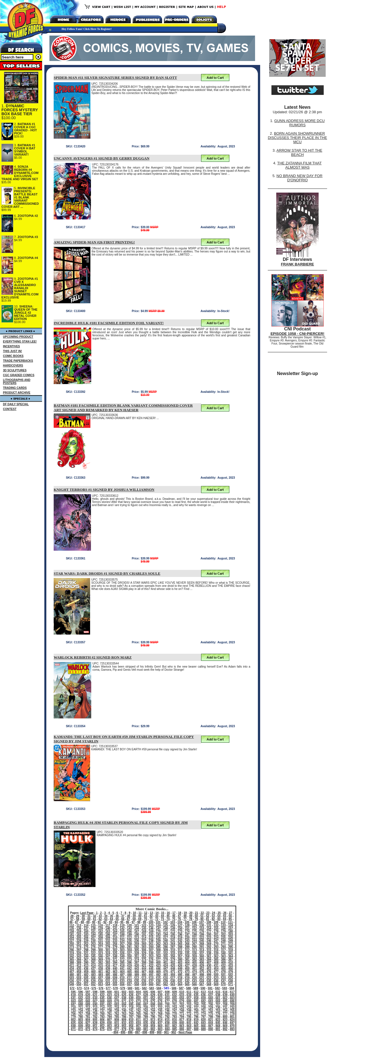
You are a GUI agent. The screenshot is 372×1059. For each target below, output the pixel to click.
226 (230, 937)
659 (203, 998)
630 (160, 995)
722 (160, 1007)
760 (102, 1013)
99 (144, 922)
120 (129, 925)
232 (107, 940)
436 (86, 968)
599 (102, 991)
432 (223, 965)
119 (122, 925)
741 (131, 1010)
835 (145, 1023)
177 (208, 931)
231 (100, 940)
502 (230, 975)
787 (131, 1016)
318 (230, 950)
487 (122, 975)
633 (181, 995)
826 (80, 1023)
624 (116, 995)
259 (136, 943)
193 (158, 934)
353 (151, 956)
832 (123, 1023)
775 (210, 1013)
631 (167, 995)
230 (93, 940)
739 (116, 1010)
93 (110, 922)
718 (131, 1007)
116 (100, 925)
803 (80, 1019)
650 (138, 998)
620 (88, 995)
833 (131, 1023)
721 (153, 1007)
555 (115, 984)
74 (167, 919)
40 (139, 916)
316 (216, 950)
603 (131, 991)
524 (223, 978)
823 (225, 1019)
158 (71, 931)
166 (129, 931)
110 (223, 922)
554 (107, 984)
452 (201, 968)
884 (167, 1029)
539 (165, 981)
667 (95, 1001)
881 (145, 1029)
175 (194, 931)
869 (225, 1026)
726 (189, 1007)
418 (122, 965)
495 (180, 975)
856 (131, 1026)
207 (93, 937)
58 (77, 919)
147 (158, 928)
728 (203, 1007)
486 (115, 975)
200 (208, 934)
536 (144, 981)
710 (73, 1007)
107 (201, 922)
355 (165, 956)
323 (100, 953)
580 (130, 988)
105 (187, 922)
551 (86, 984)
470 (165, 971)
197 (187, 934)
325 (115, 953)
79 (196, 919)
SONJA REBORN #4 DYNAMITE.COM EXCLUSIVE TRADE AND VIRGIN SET (19, 173)
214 (144, 937)
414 (93, 965)
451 (194, 968)
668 (102, 1001)
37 (122, 916)
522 (208, 978)
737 (102, 1010)
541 (180, 981)
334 (180, 953)
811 (138, 1019)
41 (145, 916)
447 (165, 968)
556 (122, 984)
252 (86, 943)
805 (95, 1019)
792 (167, 1016)
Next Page (185, 1032)
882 (153, 1029)
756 (73, 1013)
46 (173, 916)
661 (218, 998)
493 (165, 975)
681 (196, 1001)
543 (194, 981)
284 (151, 947)
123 (151, 925)
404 (187, 962)
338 (208, 953)
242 (180, 940)
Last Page (86, 912)
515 (158, 978)
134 (230, 925)
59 (83, 919)
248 (223, 940)
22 (202, 912)
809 (123, 1019)
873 (88, 1029)
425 (172, 965)
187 (115, 934)
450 (187, 968)
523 (216, 978)
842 (196, 1023)
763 (123, 1013)
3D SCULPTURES (15, 370)
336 (194, 953)
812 (145, 1019)
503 (71, 978)
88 (82, 922)
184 (93, 934)
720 (145, 1007)
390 (86, 962)
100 (151, 922)
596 (80, 991)
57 (71, 919)
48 (184, 916)
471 (172, 971)
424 (165, 965)
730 (218, 1007)
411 (71, 965)
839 (174, 1023)
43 (156, 916)
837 (160, 1023)
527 (79, 981)
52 (207, 916)
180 (230, 931)
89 (88, 922)
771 (181, 1013)
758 (88, 1013)
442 (129, 968)
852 (102, 1026)
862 (174, 1026)
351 (136, 956)
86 (71, 922)
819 (196, 1019)
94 (116, 922)
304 (129, 950)
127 (180, 925)
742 (138, 1010)
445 (151, 968)
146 (151, 928)
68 (134, 919)
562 (165, 984)
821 (210, 1019)
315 (208, 950)
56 (230, 916)
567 (201, 984)
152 (194, 928)
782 (95, 1016)
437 (93, 968)
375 (144, 959)
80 (202, 919)
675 (153, 1001)
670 (116, 1001)
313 (194, 950)
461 (100, 971)
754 (225, 1010)
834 (138, 1023)
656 (181, 998)
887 (189, 1029)
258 (129, 943)
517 (172, 978)
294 (223, 947)
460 (93, 971)
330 (151, 953)
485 (107, 975)
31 (88, 916)
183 (86, 934)
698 (153, 1004)
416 (107, 965)
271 (223, 943)
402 (172, 962)
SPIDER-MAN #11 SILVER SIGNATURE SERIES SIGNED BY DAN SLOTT (115, 77)
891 (218, 1029)
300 (100, 950)
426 (180, 965)
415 (100, 965)
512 (136, 978)
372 (122, 959)
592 (217, 988)
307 (151, 950)
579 (122, 988)
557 (129, 984)
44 (162, 916)
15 (162, 912)
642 (80, 998)
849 (80, 1026)
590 (203, 988)
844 (210, 1023)
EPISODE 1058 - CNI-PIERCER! (298, 334)
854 (116, 1026)
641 (73, 998)
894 (116, 1032)
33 (100, 916)
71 (151, 919)
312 (187, 950)
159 (79, 931)
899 (152, 1032)
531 (107, 981)
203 (230, 934)
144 (136, 928)
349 (122, 956)
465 (129, 971)
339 (216, 953)
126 (172, 925)
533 (122, 981)
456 (230, 968)
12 (145, 912)
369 (100, 959)
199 (201, 934)
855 (123, 1026)
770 (174, 1013)
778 (232, 1013)
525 (230, 978)
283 (144, 947)
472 (180, 971)
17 (173, 912)
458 (79, 971)
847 (232, 1023)
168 (144, 931)
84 (224, 919)
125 (165, 925)
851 (95, 1026)
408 (216, 962)
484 (100, 975)
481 (79, 975)
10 (134, 912)
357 (180, 956)
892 (225, 1029)
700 (167, 1004)
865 (196, 1026)
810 (131, 1019)
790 (153, 1016)
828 (95, 1023)
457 (71, 971)
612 (196, 991)
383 (201, 959)
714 (102, 1007)
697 (145, 1004)
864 (189, 1026)
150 (180, 928)
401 (165, 962)
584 (158, 988)
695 (131, 1004)
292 (208, 947)
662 (225, 998)
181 (71, 934)
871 (73, 1029)
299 (93, 950)
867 (210, 1026)
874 (95, 1029)
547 (223, 981)
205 (79, 937)
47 (179, 916)
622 (102, 995)
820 (203, 1019)
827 (88, 1023)
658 (196, 998)
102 (165, 922)
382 (194, 959)
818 (189, 1019)
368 (93, 959)
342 (71, 956)
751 (203, 1010)
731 (225, 1007)
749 (189, 1010)
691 (102, 1004)
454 (216, 968)
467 (144, 971)
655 (174, 998)
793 (174, 1016)
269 (208, 943)
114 (86, 925)
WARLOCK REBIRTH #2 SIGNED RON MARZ (93, 657)
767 (153, 1013)
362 (216, 956)
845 (218, 1023)
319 (71, 953)
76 (179, 919)
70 (145, 919)
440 (115, 968)
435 (79, 968)
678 (174, 1001)
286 (165, 947)
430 (208, 965)
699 (160, 1004)
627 (138, 995)
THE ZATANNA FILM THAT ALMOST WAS (299, 165)
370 (107, 959)
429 (201, 965)
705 (203, 1004)
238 (151, 940)
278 (107, 947)
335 (187, 953)
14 (156, 912)
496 (187, 975)
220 (187, 937)
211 (122, 937)
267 (194, 943)
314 (201, 950)
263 (165, 943)
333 (172, 953)
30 (83, 916)
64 (111, 919)
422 (151, 965)
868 (218, 1026)
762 (116, 1013)
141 (115, 928)
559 (144, 984)
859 (153, 1026)
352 (144, 956)
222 (201, 937)
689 (88, 1004)
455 (223, 968)
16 (168, 912)
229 (86, 940)
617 (232, 991)
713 (95, 1007)
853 (109, 1026)
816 (174, 1019)
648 (123, 998)
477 (216, 971)
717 (123, 1007)
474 (194, 971)
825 (73, 1023)
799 (218, 1016)
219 (180, 937)
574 (86, 988)
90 (93, 922)
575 (94, 988)
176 (201, 931)
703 (189, 1004)
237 (144, 940)
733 (73, 1010)
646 (109, 998)
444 (144, 968)
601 (116, 991)
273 (71, 947)
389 (79, 962)
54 (219, 916)
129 (194, 925)
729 (210, 1007)
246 (208, 940)
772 (189, 1013)
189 (129, 934)
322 (93, 953)
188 (122, 934)
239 (158, 940)
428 (194, 965)
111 (230, 922)
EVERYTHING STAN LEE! (20, 341)
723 (167, 1007)
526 (71, 981)
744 (153, 1010)
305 (136, 950)
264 (172, 943)
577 (108, 988)
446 (158, 968)
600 (109, 991)
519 (187, 978)
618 (73, 995)
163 (107, 931)
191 (144, 934)
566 (194, 984)
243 (187, 940)
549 (71, 984)
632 (174, 995)
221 (194, 937)
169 (151, 931)
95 (121, 922)
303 (122, 950)
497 (194, 975)
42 (151, 916)
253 (93, 943)
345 (93, 956)
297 (79, 950)
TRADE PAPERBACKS (18, 360)
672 (131, 1001)
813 (153, 1019)
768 (160, 1013)
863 (181, 1026)
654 (167, 998)
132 (216, 925)
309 (165, 950)
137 (86, 928)
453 (208, 968)
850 (88, 1026)
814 (160, 1019)
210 (115, 937)
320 (79, 953)
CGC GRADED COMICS (18, 375)
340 (223, 953)
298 (86, 950)
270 (216, 943)
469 (158, 971)
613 (203, 991)
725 (181, 1007)
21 (196, 912)
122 (144, 925)
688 (80, 1004)
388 (71, 962)
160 (86, 931)
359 (194, 956)
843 (203, 1023)
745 (160, 1010)
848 (73, 1026)
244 (194, 940)
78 (190, 919)
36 (117, 916)
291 (201, 947)
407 (208, 962)
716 (116, 1007)
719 (138, 1007)
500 (216, 975)
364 (230, 956)
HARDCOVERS (13, 365)
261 (151, 943)
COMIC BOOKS (13, 356)
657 (189, 998)
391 (93, 962)
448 (172, 968)
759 (95, 1013)
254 (100, 943)
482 (86, 975)
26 (224, 912)
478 (223, 971)
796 (196, 1016)
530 (100, 981)
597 (88, 991)
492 (158, 975)
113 (79, 925)
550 (79, 984)
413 (86, 965)
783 (102, 1016)
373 (129, 959)
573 (79, 988)
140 (107, 928)
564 (180, 984)
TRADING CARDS (15, 387)
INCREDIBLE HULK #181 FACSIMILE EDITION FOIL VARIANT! (109, 323)
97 (133, 922)
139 (100, 928)
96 (127, 922)
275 (86, 947)
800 (225, 1016)
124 (158, 925)
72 (156, 919)
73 (162, 919)
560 (151, 984)
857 (138, 1026)
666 (88, 1001)
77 (184, 919)
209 (107, 937)
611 (189, 991)
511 (129, 978)
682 (203, 1001)
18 (179, 912)
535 (136, 981)
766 (145, 1013)
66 (122, 919)
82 (213, 919)
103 (172, 922)
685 (225, 1001)
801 (232, 1016)
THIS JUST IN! (12, 351)
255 (107, 943)
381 (187, 959)
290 (194, 947)
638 (218, 995)
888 (196, 1029)
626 (131, 995)
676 (160, 1001)
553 (100, 984)
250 (71, 943)
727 (196, 1007)
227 (71, 940)
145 (144, 928)
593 (224, 988)
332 (165, 953)
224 (216, 937)
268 (201, 943)
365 (71, 959)
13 (151, 912)
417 (115, 965)
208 (100, 937)
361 (208, 956)
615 (218, 991)
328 (136, 953)
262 (158, 943)
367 (86, 959)
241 (172, 940)
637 (210, 995)
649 (131, 998)
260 (144, 943)
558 (136, 984)
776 (218, 1013)
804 (88, 1019)
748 (181, 1010)
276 (93, 947)
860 (160, 1026)
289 (187, 947)
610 (181, 991)
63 (105, 919)
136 (79, 928)
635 (196, 995)
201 (216, 934)
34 (105, 916)
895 (123, 1032)
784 (109, 1016)
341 (230, 953)
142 (122, 928)
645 (102, 998)
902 (173, 1032)
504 (79, 978)
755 (232, 1010)
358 (187, 956)
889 (203, 1029)
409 (223, 962)
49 (190, 916)
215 (151, 937)
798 (210, 1016)
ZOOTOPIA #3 (28, 237)
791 (160, 1016)
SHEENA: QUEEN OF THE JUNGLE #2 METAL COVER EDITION (26, 313)
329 (144, 953)
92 (104, 922)
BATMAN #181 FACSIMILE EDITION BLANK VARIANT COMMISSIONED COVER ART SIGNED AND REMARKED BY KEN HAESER (123, 407)
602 (123, 991)
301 (107, 950)
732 (232, 1007)
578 (115, 988)
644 (95, 998)
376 (151, 959)
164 (115, 931)
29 (77, 916)
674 (145, 1001)
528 (86, 981)
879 (131, 1029)
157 (230, 928)
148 (165, 928)
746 (167, 1010)
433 (230, 965)
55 (224, 916)
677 (167, 1001)
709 (232, 1004)
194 (165, 934)
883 (160, 1029)
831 (116, 1023)
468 (151, 971)
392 (100, 962)
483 (93, 975)
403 (180, 962)
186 (107, 934)
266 (187, 943)
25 (219, 912)
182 (79, 934)
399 (151, 962)
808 (116, 1019)
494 (172, 975)
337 (201, 953)
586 (174, 988)
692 (109, 1004)
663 (232, 998)
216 (158, 937)
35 (111, 916)
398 (144, 962)
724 (174, 1007)
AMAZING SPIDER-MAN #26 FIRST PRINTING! (94, 242)
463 (115, 971)
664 (73, 1001)
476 (208, 971)
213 (136, 937)
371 (115, 959)
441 (122, 968)
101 (158, 922)
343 (79, 956)
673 (138, 1001)
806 (102, 1019)
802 (73, 1019)
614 (210, 991)
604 (138, 991)
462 (107, 971)
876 (109, 1029)
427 (187, 965)
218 (172, 937)
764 (131, 1013)
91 (99, 922)
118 (115, 925)
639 (225, 995)
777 (225, 1013)
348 (115, 956)
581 (137, 988)
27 (230, 912)
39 (134, 916)
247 (216, 940)
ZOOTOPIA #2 (28, 215)
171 (165, 931)
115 (93, 925)
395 (122, 962)
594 (231, 988)
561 (158, 984)
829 (102, 1023)
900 (159, 1032)
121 (136, 925)
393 (107, 962)
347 (107, 956)
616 (225, 991)
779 (73, 1016)
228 (79, 940)
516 (165, 978)
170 (158, 931)
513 (144, 978)
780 (80, 1016)
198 (194, 934)
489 (136, 975)
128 (187, 925)
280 (122, 947)
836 (153, 1023)
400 (158, 962)
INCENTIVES (11, 346)
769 (167, 1013)
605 (145, 991)
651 (145, 998)
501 (223, 975)
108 (208, 922)
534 (129, 981)
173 (180, 931)
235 (129, 940)
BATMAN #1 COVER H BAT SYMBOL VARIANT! (24, 149)
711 (80, 1007)
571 (230, 984)
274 (79, 947)
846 (225, 1023)
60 (88, 919)
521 (201, 978)
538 (158, 981)
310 (172, 950)
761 (109, 1013)
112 (71, 925)
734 (80, 1010)
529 (93, 981)
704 (196, 1004)
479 (230, 971)
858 (145, 1026)
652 (153, 998)
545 (208, 981)
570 (223, 984)
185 (100, 934)
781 (88, 1016)
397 (136, 962)
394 (115, 962)
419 (129, 965)
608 (167, 991)
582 (144, 988)
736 (95, 1010)
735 (88, 1010)
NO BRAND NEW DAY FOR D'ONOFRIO (300, 178)
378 (165, 959)
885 (174, 1029)
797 (203, 1016)
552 (93, 984)
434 (71, 968)
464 (122, 971)
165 (122, 931)
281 (129, 947)
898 (144, 1032)
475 (201, 971)
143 (129, 928)
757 (80, 1013)
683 (210, 1001)
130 (201, 925)
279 (115, 947)
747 (174, 1010)
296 (71, 950)
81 (207, 919)
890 (210, 1029)
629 (153, 995)
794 (181, 1016)
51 (202, 916)
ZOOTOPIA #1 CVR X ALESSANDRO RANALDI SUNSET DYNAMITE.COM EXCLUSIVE (19, 288)
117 (107, 925)
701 (174, 1004)
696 (138, 1004)
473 (187, 971)
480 (71, 975)
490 (144, 975)
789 (145, 1016)
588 (188, 988)
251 (79, 943)
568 (208, 984)
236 (136, 940)
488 (129, 975)
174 (187, 931)
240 (165, 940)
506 (93, 978)
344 (86, 956)
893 (232, 1029)
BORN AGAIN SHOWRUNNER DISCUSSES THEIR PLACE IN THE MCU (297, 137)
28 (71, 916)
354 (158, 956)
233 (115, 940)
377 (158, 959)
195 (172, 934)
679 (181, 1001)
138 (93, 928)
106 (194, 922)
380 (180, 959)
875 (102, 1029)
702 (181, 1004)
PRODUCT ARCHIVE (17, 392)
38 (128, 916)
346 (100, 956)
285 (158, 947)
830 (109, 1023)
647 (116, 998)
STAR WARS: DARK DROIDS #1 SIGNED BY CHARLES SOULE (107, 573)
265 (180, 943)
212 (129, 937)
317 (223, 950)
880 (138, 1029)
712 (88, 1007)
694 (123, 1004)
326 (122, 953)
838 (167, 1023)
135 (71, 928)
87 (76, 922)
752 (210, 1010)
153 (201, 928)
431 (216, 965)
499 (208, 975)
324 (107, 953)
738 (109, 1010)
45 (167, 916)
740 (123, 1010)
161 (93, 931)
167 (136, 931)
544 (201, 981)
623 (109, 995)
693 (116, 1004)
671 (123, 1001)
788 (138, 1016)
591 (210, 988)
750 (196, 1010)
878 (123, 1029)
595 (73, 991)
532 (115, 981)
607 (160, 991)
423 (158, 965)
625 (123, 995)
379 (172, 959)
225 (223, 937)
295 (230, 947)
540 (172, 981)
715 (109, 1007)
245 (201, 940)
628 (145, 995)
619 (80, 995)
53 (213, 916)
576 (101, 988)
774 (203, 1013)
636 (203, 995)
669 (109, 1001)
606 (153, 991)
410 (230, 962)
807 (109, 1019)
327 (129, 953)
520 (194, 978)
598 (95, 991)
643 (88, 998)
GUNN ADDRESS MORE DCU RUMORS (299, 123)
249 (230, 940)
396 (129, 962)
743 (145, 1010)
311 (180, 950)
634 (189, 995)
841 (189, 1023)
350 (129, 956)
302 (115, 950)
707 (218, 1004)
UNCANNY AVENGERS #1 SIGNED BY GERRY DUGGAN (101, 158)
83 (219, 919)
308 (158, 950)
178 (216, 931)
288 (180, 947)
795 (189, 1016)
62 (100, 919)
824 (232, 1019)
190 (136, 934)
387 (230, 959)
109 (216, 922)
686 (232, 1001)
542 (187, 981)
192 (151, 934)
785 (116, 1016)
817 (181, 1019)
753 (218, 1010)
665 (80, 1001)
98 (138, 922)
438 (100, 968)
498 (201, 975)
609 (174, 991)
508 (107, 978)
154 (208, 928)
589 (195, 988)
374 (136, 959)
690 (95, 1004)
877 (116, 1029)
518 (180, 978)
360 (201, 956)
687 (73, 1004)
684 (218, 1001)
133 (223, 925)
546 (216, 981)
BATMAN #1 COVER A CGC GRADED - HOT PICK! (25, 128)
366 (79, 959)
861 (167, 1026)
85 (230, 919)
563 (172, 984)
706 (210, 1004)
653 (160, 998)
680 (189, 1001)
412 (79, 965)
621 (95, 995)
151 (187, 928)
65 (117, 919)
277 (100, 947)
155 (216, 928)
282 (136, 947)
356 (172, 956)
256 (115, 943)
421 (144, 965)
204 (71, 937)
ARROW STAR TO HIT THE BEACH (299, 152)
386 (223, 959)
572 (72, 988)
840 (181, 1023)
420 (136, 965)
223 (208, 937)
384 (208, 959)
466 (136, 971)
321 (86, 953)
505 (86, 978)
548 (230, 981)
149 (172, 928)
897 (137, 1032)
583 (151, 988)
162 (100, 931)
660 (210, 998)
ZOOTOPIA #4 (28, 258)
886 (181, 1029)
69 (139, 919)
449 (180, 968)
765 (138, 1013)
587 (181, 988)
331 (158, 953)
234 (122, 940)
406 (201, 962)
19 (185, 912)
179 (223, 931)
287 (172, 947)
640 (232, 995)
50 (196, 916)
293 (216, 947)
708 (225, 1004)
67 (128, 919)
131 (208, 925)
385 (216, 959)
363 (223, 956)
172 (172, 931)
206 (86, 937)
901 (166, 1032)
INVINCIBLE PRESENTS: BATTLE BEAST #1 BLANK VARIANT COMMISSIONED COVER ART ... (20, 197)
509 (115, 978)
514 (151, 978)
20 (190, 912)
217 (165, 937)
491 (151, 975)
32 (94, 916)
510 (122, 978)
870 (232, 1026)
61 (94, 919)
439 (107, 968)
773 (196, 1013)
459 (86, 971)
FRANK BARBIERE (297, 264)
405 (194, 962)
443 (136, 968)
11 (140, 912)
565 (187, 984)
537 (151, 981)
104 (179, 922)
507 (100, 978)
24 (213, 912)
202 (223, 934)
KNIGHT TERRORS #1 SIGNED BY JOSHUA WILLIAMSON (104, 489)
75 (173, 919)
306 (144, 950)
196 (180, 934)
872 (80, 1029)
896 (130, 1032)
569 (216, 984)
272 (230, 943)
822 (218, 1019)
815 (167, 1019)
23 (207, 912)
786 (123, 1016)
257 (122, 943)
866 (203, 1026)
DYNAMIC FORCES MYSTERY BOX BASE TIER (19, 110)
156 (223, 928)
